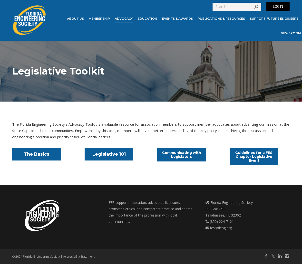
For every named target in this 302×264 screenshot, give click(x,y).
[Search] (237, 7)
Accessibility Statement (79, 257)
